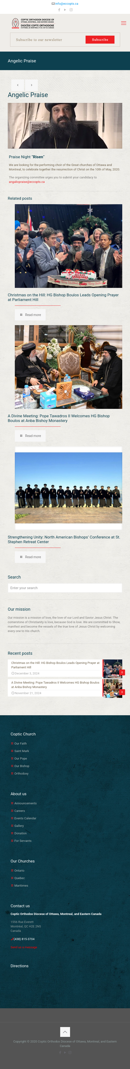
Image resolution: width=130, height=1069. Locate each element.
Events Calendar (25, 818)
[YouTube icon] (65, 10)
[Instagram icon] (71, 10)
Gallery (19, 826)
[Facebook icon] (59, 10)
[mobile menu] (124, 23)
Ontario (19, 870)
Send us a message (24, 947)
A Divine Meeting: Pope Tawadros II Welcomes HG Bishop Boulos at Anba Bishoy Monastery (59, 418)
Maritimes (21, 885)
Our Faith (20, 743)
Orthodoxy (21, 773)
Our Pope (20, 758)
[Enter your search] (65, 588)
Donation (20, 833)
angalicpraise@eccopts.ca (27, 182)
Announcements (25, 803)
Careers (19, 811)
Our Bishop (21, 766)
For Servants (23, 841)
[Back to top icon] (65, 1032)
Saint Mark (21, 751)
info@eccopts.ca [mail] (66, 3)
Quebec (19, 878)
